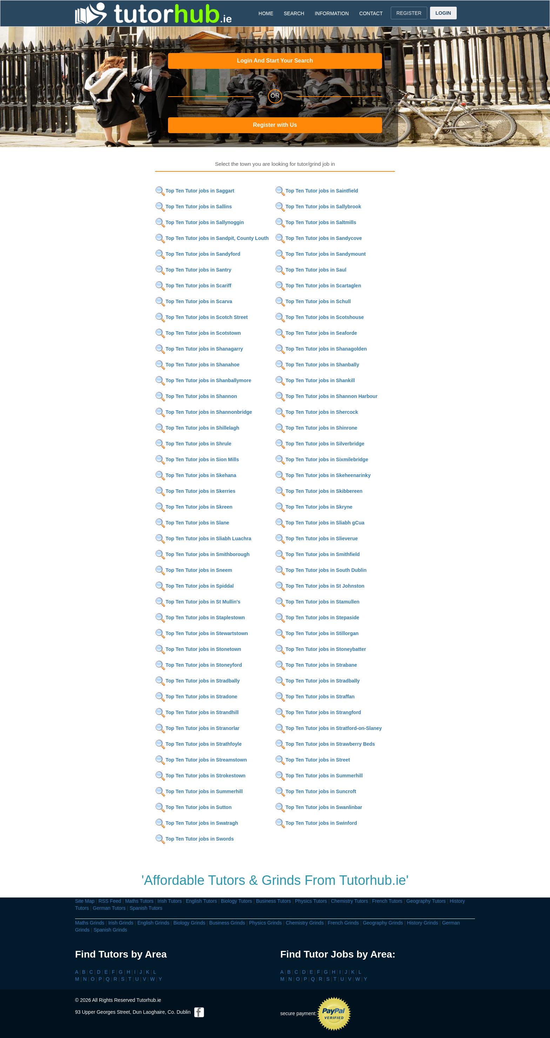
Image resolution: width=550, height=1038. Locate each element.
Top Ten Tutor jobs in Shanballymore (203, 380)
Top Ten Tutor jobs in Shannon (196, 396)
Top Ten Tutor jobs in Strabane (316, 665)
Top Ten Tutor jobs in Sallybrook (318, 206)
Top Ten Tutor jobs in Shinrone (316, 428)
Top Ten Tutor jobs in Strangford (318, 712)
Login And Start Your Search (275, 61)
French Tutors (387, 901)
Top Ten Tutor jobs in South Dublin (321, 570)
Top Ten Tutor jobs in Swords (194, 839)
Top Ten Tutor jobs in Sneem (193, 570)
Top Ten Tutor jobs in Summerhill (319, 775)
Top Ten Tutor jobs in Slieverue (316, 538)
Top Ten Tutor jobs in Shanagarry (199, 349)
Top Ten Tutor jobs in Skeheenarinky (323, 475)
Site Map (84, 901)
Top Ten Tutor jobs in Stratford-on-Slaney (328, 728)
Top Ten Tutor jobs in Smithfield (317, 554)
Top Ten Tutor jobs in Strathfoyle (198, 744)
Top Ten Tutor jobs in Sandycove (318, 238)
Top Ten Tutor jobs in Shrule (193, 443)
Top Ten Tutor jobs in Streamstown (201, 760)
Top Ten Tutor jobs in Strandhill (197, 712)
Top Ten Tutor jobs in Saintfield (316, 191)
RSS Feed (110, 901)
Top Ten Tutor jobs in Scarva (193, 301)
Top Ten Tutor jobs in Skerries (195, 491)
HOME (266, 13)
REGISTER (409, 13)
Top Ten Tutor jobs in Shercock (316, 412)
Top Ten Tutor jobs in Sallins (193, 206)
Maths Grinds (89, 923)
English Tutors (201, 901)
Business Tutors (273, 901)
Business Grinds (227, 923)
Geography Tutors (426, 901)
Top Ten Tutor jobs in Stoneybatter (320, 649)
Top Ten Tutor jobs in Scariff (193, 285)
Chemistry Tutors (349, 901)
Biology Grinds (189, 923)
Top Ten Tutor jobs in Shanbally (317, 364)
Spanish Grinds (110, 930)
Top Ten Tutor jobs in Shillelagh (197, 428)
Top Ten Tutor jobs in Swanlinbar (318, 807)
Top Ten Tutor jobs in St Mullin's (197, 602)
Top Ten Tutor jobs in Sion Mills (197, 459)
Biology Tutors (236, 901)
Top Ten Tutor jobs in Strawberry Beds (325, 744)
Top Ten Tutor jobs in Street (312, 760)
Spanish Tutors (145, 908)
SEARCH (294, 13)
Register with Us (275, 125)
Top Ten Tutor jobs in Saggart (194, 191)
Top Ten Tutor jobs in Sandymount (320, 254)
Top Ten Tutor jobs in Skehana (195, 475)
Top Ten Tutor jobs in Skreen (194, 507)
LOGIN (443, 13)
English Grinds (153, 923)
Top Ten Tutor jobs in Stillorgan (316, 633)
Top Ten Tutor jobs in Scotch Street (201, 317)
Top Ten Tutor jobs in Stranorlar (197, 728)
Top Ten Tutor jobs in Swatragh (196, 823)
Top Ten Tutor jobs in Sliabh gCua (319, 522)
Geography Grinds (383, 923)
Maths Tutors (139, 901)
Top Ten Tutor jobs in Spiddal (194, 586)
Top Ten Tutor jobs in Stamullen (317, 602)
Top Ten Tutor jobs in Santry (193, 270)
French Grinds (343, 923)
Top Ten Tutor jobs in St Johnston (319, 586)
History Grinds (422, 923)
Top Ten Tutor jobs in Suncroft (315, 791)
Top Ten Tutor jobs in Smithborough (202, 554)
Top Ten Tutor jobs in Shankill (315, 380)
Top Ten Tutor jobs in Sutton (193, 807)
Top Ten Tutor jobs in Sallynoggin (199, 222)
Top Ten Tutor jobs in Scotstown (198, 333)
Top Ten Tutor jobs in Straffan (315, 696)
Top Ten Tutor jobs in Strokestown (200, 775)
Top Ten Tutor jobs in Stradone (196, 696)
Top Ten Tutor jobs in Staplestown (200, 617)
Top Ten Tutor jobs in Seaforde (316, 333)
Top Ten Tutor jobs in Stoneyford (198, 665)
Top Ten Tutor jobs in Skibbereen (318, 491)
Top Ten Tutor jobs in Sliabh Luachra (203, 538)
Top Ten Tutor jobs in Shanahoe (197, 364)
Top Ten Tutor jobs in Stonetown (198, 649)
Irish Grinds (121, 923)
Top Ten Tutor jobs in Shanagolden (321, 349)
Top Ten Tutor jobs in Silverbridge (319, 443)
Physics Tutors (311, 901)
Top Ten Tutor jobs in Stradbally (197, 681)
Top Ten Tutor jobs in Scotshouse (319, 317)
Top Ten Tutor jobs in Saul (310, 270)
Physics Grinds (265, 923)
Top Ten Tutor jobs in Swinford (316, 823)
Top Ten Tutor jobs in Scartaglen (318, 285)
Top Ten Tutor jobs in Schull (313, 301)
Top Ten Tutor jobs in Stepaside (317, 617)
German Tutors (109, 908)
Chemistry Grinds (305, 923)
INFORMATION (332, 13)
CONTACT (371, 13)
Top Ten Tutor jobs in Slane (192, 522)
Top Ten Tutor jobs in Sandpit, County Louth (212, 238)
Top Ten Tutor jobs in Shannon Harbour (326, 396)
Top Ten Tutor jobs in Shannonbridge (203, 412)
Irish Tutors (169, 901)
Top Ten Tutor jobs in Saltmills (315, 222)
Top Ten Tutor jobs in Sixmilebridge (321, 459)
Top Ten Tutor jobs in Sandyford (197, 254)
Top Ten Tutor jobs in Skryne (314, 507)
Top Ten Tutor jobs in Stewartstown (201, 633)
